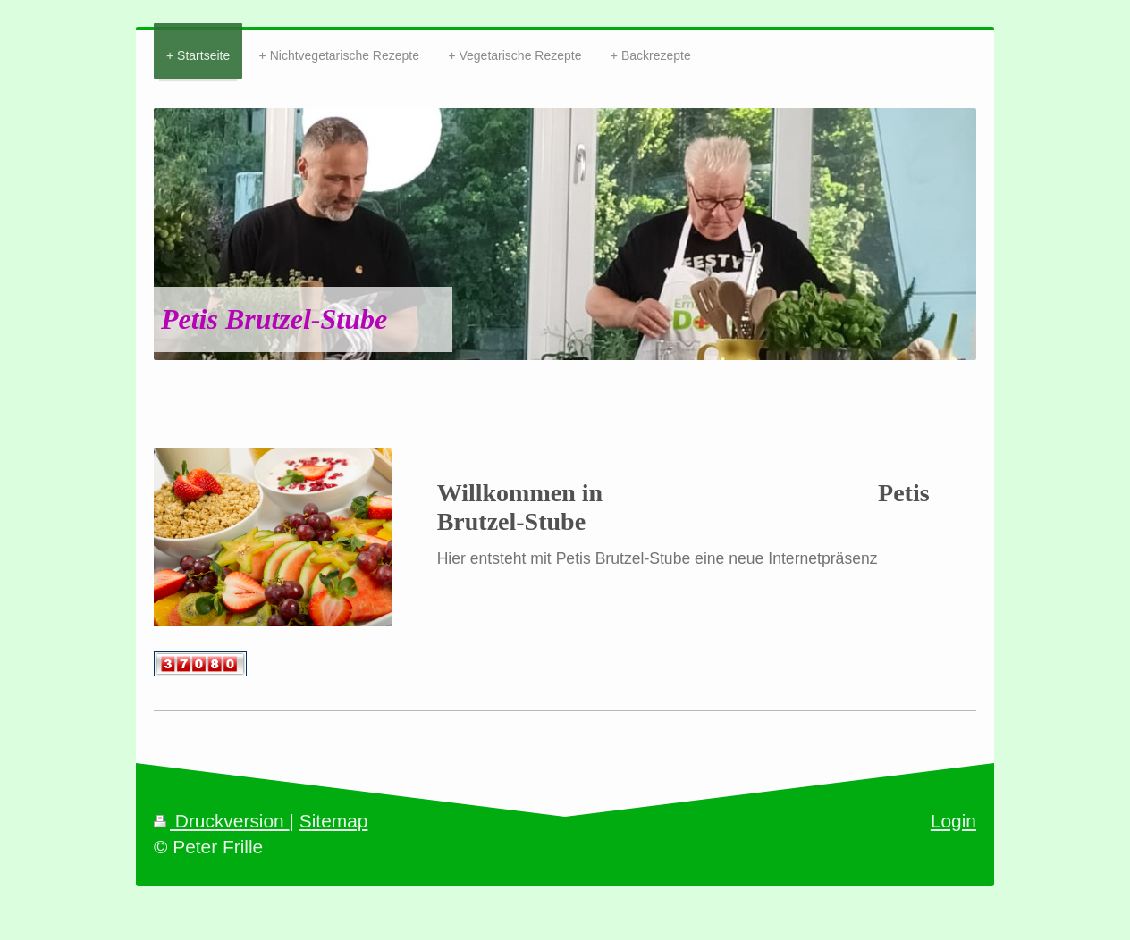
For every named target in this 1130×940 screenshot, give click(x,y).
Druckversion (222, 820)
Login (953, 820)
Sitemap (333, 820)
